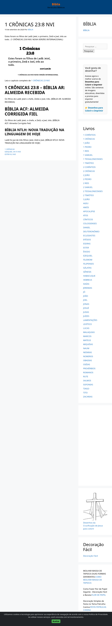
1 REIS (86, 151)
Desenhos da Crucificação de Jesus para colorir (93, 525)
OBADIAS (87, 360)
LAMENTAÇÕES (90, 320)
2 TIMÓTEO (88, 195)
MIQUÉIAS (88, 344)
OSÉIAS (86, 364)
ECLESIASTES (89, 235)
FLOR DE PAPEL (99, 595)
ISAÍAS (86, 283)
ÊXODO (86, 251)
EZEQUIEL (87, 255)
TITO (85, 392)
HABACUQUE (89, 275)
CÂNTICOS (88, 219)
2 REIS (86, 183)
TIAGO (86, 388)
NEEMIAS (87, 352)
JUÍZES (86, 316)
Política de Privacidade (98, 614)
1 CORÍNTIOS (89, 134)
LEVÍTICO (87, 324)
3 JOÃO (86, 199)
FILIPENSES (88, 263)
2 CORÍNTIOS (89, 167)
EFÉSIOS (87, 239)
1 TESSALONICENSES (93, 159)
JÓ (84, 292)
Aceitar (56, 621)
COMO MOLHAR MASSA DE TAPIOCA (92, 579)
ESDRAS (86, 243)
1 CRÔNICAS (10, 149)
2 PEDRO (87, 179)
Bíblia (56, 4)
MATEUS (87, 340)
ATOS (85, 215)
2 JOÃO (86, 175)
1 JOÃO (86, 143)
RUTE (85, 376)
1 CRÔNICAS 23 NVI (40, 80)
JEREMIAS (87, 288)
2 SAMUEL (88, 187)
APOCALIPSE (89, 211)
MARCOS (87, 336)
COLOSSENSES (90, 223)
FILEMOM (87, 259)
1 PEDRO (87, 147)
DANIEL (86, 227)
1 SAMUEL (88, 155)
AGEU (85, 203)
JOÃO (85, 296)
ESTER (86, 247)
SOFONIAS (88, 384)
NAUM (86, 348)
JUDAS (86, 312)
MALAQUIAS (89, 332)
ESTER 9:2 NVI (10, 154)
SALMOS (87, 380)
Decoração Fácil (90, 555)
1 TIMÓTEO (88, 163)
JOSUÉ (86, 308)
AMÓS (86, 207)
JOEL (85, 300)
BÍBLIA (86, 30)
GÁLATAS (87, 267)
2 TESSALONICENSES (93, 191)
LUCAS (86, 328)
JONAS (86, 304)
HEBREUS (87, 279)
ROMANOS (88, 372)
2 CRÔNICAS (89, 171)
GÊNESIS (87, 271)
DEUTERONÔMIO (91, 231)
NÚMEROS (88, 356)
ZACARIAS (87, 396)
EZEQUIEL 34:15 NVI (13, 152)
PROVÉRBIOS (89, 368)
